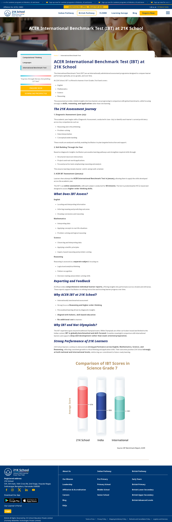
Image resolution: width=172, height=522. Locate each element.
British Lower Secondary (142, 489)
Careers (66, 495)
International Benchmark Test (35, 68)
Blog (135, 13)
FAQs (65, 505)
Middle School (103, 489)
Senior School (103, 495)
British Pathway (87, 13)
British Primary (138, 484)
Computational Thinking (32, 57)
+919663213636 (162, 7)
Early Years (137, 479)
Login (7, 511)
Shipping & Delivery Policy (117, 519)
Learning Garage (120, 13)
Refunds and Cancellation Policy (139, 519)
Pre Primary (102, 479)
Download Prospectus (36, 93)
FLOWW (103, 13)
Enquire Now (148, 13)
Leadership (67, 484)
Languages (27, 62)
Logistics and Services (160, 519)
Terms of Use (90, 519)
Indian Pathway (66, 13)
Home (56, 55)
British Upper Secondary (142, 495)
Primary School (104, 484)
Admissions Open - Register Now (86, 7)
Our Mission (68, 479)
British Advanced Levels (142, 500)
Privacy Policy (101, 519)
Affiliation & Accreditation (74, 489)
